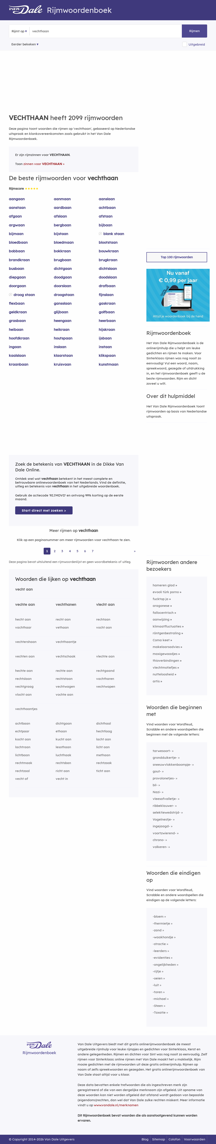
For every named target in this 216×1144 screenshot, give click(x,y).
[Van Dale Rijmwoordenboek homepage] (28, 10)
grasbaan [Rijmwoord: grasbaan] (17, 320)
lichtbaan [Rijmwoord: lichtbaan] (22, 755)
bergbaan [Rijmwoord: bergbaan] (62, 225)
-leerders (160, 951)
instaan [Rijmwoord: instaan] (105, 347)
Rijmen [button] (194, 31)
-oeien (157, 978)
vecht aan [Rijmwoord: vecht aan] (24, 589)
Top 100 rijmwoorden (177, 257)
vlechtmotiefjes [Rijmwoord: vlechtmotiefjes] (165, 667)
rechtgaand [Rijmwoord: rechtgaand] (105, 671)
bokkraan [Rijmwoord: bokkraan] (62, 251)
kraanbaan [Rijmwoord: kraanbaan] (18, 364)
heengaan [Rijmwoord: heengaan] (62, 320)
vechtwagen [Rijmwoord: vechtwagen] (65, 686)
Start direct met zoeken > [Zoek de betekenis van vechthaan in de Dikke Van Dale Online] (44, 510)
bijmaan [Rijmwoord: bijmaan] (16, 233)
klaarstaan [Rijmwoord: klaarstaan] (63, 355)
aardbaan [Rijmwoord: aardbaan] (62, 207)
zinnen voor (42, 164)
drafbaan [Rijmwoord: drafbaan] (107, 286)
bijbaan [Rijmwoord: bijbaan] (105, 225)
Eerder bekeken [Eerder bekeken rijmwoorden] (23, 44)
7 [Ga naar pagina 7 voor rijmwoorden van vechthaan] (92, 551)
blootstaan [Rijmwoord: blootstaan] (108, 242)
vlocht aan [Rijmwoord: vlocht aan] (23, 694)
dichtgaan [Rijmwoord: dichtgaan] (63, 268)
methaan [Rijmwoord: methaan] (103, 755)
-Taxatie (159, 1012)
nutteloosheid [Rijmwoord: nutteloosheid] (163, 674)
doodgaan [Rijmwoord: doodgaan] (63, 277)
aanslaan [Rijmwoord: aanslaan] (107, 199)
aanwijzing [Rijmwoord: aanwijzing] (161, 619)
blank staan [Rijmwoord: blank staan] (113, 233)
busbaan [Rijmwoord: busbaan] (16, 268)
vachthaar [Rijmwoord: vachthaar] (23, 627)
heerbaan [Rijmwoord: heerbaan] (107, 320)
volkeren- (160, 847)
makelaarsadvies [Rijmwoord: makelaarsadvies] (166, 647)
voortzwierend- (164, 833)
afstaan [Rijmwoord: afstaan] (105, 216)
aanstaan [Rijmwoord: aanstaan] (17, 207)
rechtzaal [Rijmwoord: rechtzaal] (22, 771)
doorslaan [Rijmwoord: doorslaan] (62, 286)
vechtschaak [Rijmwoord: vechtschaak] (66, 656)
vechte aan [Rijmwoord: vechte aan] (25, 604)
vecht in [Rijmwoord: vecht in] (62, 779)
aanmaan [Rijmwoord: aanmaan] (62, 199)
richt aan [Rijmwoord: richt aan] (63, 771)
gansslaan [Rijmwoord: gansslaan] (63, 303)
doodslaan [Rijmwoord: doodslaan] (108, 277)
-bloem (158, 916)
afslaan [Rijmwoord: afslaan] (60, 216)
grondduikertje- (165, 758)
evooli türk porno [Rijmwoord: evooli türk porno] (166, 592)
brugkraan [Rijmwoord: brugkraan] (108, 260)
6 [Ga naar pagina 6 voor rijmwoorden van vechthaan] (85, 551)
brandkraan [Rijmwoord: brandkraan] (19, 260)
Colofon (174, 1139)
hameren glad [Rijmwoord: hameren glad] (164, 585)
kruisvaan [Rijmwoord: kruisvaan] (62, 364)
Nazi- (157, 792)
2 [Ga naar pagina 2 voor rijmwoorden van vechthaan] (54, 551)
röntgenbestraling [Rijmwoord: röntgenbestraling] (167, 633)
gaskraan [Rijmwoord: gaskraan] (107, 303)
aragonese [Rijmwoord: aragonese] (161, 606)
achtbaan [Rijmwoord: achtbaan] (107, 207)
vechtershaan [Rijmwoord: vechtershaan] (25, 642)
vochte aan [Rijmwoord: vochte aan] (64, 694)
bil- (155, 785)
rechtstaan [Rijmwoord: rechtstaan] (64, 679)
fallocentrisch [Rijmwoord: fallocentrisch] (163, 613)
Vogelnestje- (162, 819)
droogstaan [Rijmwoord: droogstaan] (64, 294)
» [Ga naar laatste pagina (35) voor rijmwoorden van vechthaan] (134, 551)
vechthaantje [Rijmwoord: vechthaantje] (66, 642)
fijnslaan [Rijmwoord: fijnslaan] (106, 294)
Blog (145, 1139)
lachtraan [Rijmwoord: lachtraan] (22, 747)
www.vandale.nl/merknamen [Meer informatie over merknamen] (116, 1105)
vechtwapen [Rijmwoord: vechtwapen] (105, 686)
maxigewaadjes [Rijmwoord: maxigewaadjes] (165, 654)
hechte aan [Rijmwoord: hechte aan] (24, 671)
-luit (156, 985)
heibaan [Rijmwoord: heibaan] (16, 329)
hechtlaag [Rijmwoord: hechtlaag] (104, 731)
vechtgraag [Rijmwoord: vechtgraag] (24, 686)
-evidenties (161, 958)
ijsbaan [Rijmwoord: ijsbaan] (105, 338)
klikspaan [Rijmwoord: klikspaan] (107, 355)
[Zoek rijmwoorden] (53, 31)
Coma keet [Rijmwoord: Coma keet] (161, 640)
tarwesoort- (162, 751)
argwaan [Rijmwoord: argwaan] (17, 225)
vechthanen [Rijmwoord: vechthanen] (66, 604)
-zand (157, 930)
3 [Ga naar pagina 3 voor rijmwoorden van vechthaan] (62, 551)
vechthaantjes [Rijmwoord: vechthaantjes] (26, 709)
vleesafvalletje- (165, 799)
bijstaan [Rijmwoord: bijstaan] (61, 233)
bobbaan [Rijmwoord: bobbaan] (17, 251)
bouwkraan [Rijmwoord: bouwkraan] (109, 251)
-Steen (158, 1006)
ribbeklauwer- (163, 806)
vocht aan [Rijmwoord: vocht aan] (104, 627)
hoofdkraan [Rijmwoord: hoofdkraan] (19, 338)
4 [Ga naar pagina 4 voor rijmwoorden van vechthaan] (70, 551)
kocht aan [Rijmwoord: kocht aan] (23, 739)
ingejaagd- (161, 826)
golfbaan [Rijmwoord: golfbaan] (107, 312)
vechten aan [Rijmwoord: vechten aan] (25, 656)
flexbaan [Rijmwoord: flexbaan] (16, 303)
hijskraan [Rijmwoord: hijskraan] (107, 329)
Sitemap (158, 1139)
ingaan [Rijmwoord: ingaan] (15, 347)
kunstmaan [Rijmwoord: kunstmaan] (108, 364)
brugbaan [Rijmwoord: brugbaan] (62, 260)
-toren (157, 992)
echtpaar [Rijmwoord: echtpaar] (22, 731)
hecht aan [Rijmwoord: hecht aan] (23, 619)
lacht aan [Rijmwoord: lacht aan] (103, 739)
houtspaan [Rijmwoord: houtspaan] (63, 338)
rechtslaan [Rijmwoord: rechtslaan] (23, 679)
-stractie (159, 944)
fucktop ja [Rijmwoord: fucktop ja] (160, 599)
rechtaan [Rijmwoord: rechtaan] (103, 619)
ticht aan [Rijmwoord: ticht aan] (103, 771)
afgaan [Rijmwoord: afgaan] (15, 216)
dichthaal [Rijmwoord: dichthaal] (103, 723)
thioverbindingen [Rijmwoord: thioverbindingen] (166, 661)
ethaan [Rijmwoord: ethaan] (61, 731)
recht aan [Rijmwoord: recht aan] (63, 619)
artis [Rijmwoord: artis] (156, 681)
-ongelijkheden (164, 965)
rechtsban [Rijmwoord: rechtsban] (63, 763)
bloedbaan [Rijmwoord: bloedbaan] (18, 242)
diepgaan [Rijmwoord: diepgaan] (17, 277)
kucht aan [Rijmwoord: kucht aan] (63, 739)
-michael (159, 999)
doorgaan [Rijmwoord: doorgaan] (17, 286)
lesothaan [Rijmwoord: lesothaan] (63, 747)
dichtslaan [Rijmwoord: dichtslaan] (108, 268)
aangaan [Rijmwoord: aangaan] (17, 199)
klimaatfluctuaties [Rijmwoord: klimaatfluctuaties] (167, 626)
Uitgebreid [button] (197, 44)
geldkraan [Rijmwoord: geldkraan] (18, 312)
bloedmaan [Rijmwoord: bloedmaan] (64, 242)
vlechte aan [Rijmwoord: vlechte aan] (105, 656)
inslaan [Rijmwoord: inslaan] (60, 347)
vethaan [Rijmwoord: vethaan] (62, 627)
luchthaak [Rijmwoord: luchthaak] (63, 755)
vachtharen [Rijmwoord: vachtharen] (105, 679)
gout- (157, 771)
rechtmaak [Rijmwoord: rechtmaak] (23, 763)
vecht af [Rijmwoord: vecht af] (21, 779)
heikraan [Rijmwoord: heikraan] (61, 329)
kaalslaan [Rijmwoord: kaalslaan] (17, 355)
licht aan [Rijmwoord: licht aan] (103, 747)
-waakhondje (163, 937)
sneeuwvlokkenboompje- (172, 765)
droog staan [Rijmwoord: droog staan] (24, 294)
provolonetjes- (164, 778)
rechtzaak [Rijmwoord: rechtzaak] (104, 763)
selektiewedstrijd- (166, 812)
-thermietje (161, 923)
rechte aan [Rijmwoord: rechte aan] (64, 671)
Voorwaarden (194, 1139)
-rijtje (157, 971)
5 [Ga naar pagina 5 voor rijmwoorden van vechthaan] (77, 551)
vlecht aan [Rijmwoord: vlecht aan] (105, 604)
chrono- (159, 840)
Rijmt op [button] (18, 31)
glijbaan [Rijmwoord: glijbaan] (61, 312)
